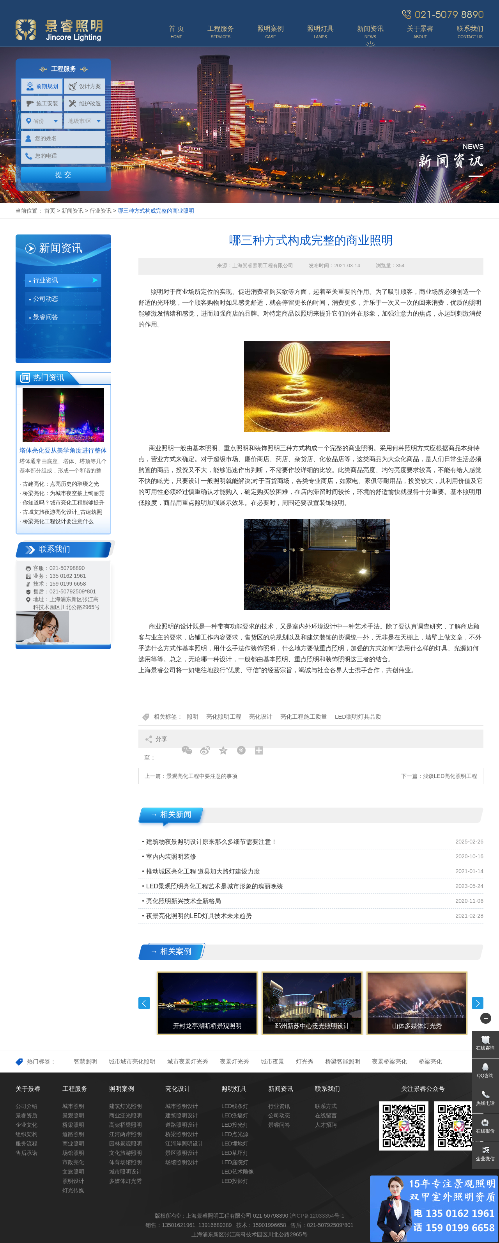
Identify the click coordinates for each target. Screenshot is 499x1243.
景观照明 (73, 1115)
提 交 (63, 175)
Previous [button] (144, 1003)
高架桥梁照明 (125, 1125)
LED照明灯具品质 (358, 716)
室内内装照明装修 (171, 856)
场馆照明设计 (181, 1162)
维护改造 (85, 103)
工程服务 (74, 1088)
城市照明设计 (125, 1171)
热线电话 (485, 1103)
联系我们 (327, 1088)
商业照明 (73, 1143)
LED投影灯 (234, 1181)
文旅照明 (73, 1171)
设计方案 (85, 86)
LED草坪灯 (234, 1153)
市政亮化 (73, 1162)
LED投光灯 (234, 1125)
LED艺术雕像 (237, 1171)
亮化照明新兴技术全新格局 (183, 901)
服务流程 (26, 1143)
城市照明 (73, 1106)
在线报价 (485, 1131)
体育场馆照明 (125, 1162)
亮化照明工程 (223, 716)
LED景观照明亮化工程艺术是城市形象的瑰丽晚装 (214, 886)
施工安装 (42, 103)
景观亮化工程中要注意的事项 (201, 776)
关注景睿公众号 (423, 1088)
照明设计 (73, 1181)
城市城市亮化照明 (132, 1061)
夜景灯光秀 (234, 1061)
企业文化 (26, 1125)
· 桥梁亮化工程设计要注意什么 (56, 521)
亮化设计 (261, 716)
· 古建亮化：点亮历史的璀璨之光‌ (59, 484)
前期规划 (42, 86)
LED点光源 (234, 1134)
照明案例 (121, 1088)
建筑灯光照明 (125, 1106)
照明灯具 (233, 1088)
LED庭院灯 (234, 1162)
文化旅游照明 (125, 1153)
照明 (192, 716)
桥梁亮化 (430, 1061)
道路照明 (73, 1134)
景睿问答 (45, 317)
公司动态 (45, 298)
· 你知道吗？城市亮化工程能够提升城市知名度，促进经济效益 (61, 503)
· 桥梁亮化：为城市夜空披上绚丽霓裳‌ (61, 494)
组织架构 (26, 1134)
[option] (206, 1003)
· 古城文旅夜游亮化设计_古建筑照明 (60, 513)
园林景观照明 (125, 1143)
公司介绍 (26, 1106)
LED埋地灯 (234, 1143)
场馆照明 (73, 1153)
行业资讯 (100, 211)
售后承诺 (26, 1153)
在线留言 (326, 1115)
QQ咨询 (485, 1075)
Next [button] (477, 1003)
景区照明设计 (181, 1153)
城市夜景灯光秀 (187, 1061)
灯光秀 (304, 1061)
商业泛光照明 (125, 1115)
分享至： (155, 741)
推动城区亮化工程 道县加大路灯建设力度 (203, 871)
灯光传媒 (73, 1190)
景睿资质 (26, 1115)
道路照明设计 (181, 1125)
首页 (49, 211)
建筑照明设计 (181, 1115)
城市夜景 (272, 1061)
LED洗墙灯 (234, 1115)
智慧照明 (85, 1061)
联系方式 (326, 1106)
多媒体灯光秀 (125, 1181)
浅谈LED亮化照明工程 (450, 776)
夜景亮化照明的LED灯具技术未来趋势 (199, 916)
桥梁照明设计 (181, 1134)
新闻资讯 (72, 211)
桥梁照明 (73, 1125)
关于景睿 (28, 1088)
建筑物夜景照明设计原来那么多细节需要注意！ (211, 841)
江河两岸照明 (125, 1134)
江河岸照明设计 (184, 1143)
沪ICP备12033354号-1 (317, 1216)
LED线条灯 (234, 1106)
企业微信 (485, 1158)
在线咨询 (485, 1048)
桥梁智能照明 (342, 1061)
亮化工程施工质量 (303, 716)
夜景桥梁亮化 (389, 1061)
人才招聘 (326, 1125)
